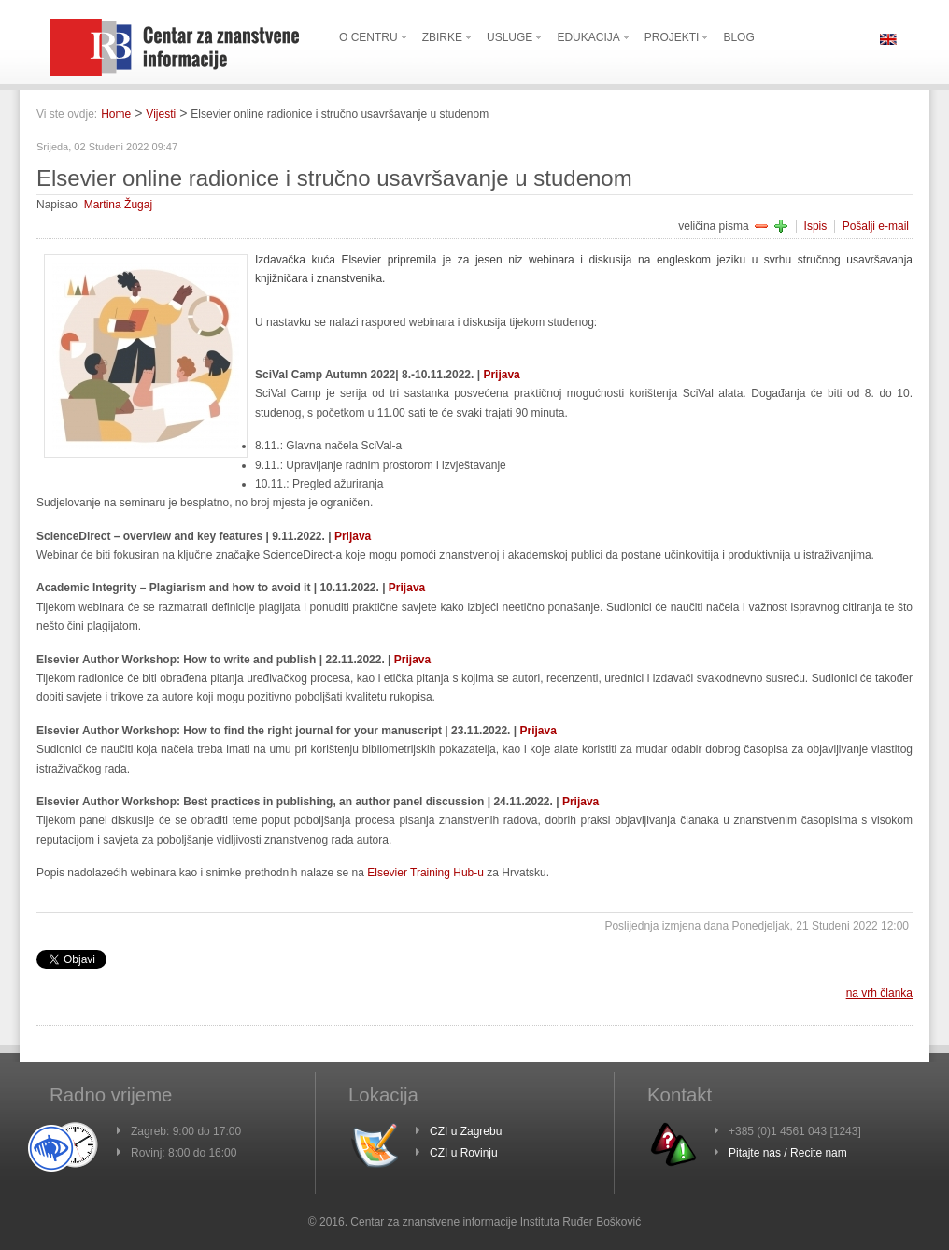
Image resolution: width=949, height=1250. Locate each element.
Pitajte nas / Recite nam (788, 1152)
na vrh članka (879, 993)
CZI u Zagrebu (466, 1131)
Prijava (501, 374)
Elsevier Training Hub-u (425, 872)
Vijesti (161, 114)
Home (116, 114)
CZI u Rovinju (464, 1152)
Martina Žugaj (118, 204)
